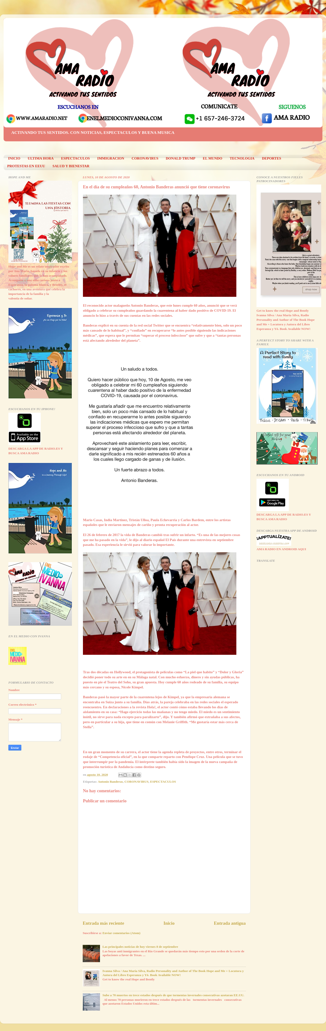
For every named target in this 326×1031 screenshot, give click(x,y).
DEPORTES (271, 158)
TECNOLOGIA (242, 158)
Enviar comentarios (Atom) (121, 933)
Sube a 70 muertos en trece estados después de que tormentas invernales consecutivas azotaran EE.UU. (173, 995)
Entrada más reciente (103, 923)
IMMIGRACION (110, 158)
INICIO (14, 158)
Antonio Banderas (110, 781)
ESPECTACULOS (75, 158)
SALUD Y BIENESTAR (70, 166)
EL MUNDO (212, 158)
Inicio (169, 923)
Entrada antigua (230, 923)
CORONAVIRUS (145, 158)
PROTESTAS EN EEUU (26, 166)
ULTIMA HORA (41, 158)
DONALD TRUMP (180, 158)
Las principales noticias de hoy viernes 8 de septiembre (140, 946)
